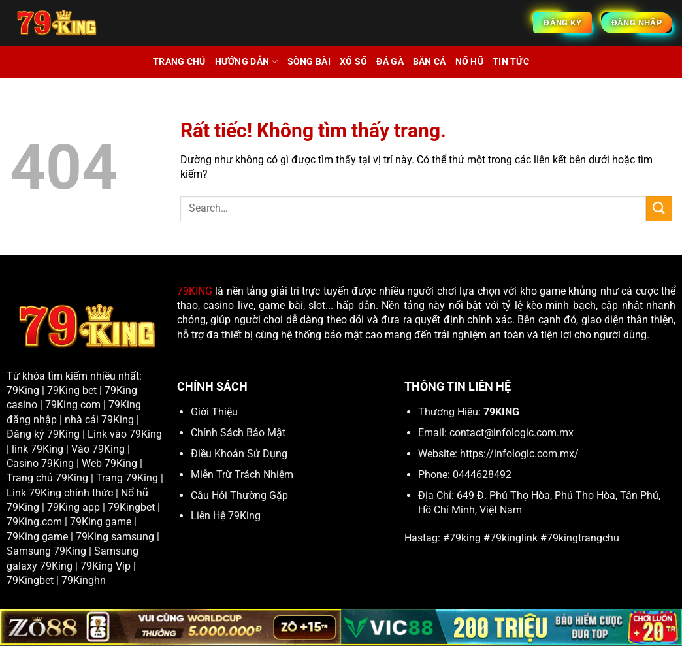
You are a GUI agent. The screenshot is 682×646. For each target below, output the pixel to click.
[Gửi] (659, 208)
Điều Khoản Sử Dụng (239, 453)
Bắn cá (429, 61)
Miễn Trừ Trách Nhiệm (242, 474)
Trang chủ (179, 61)
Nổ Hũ (469, 61)
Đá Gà (389, 61)
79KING (194, 291)
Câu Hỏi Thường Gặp (239, 495)
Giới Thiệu (214, 412)
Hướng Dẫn (246, 62)
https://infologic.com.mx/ (519, 453)
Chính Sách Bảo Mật (238, 433)
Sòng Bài (309, 61)
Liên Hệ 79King (226, 515)
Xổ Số (353, 61)
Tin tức (511, 61)
